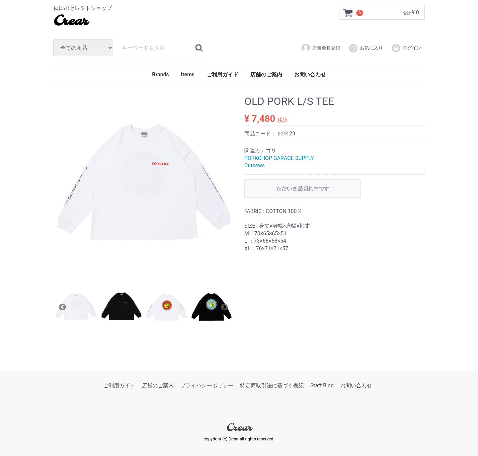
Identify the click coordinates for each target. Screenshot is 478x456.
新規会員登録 (320, 48)
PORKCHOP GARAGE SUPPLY (279, 158)
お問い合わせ (310, 74)
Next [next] (223, 306)
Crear (70, 21)
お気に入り (365, 48)
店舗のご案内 (266, 74)
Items (188, 74)
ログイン (406, 48)
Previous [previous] (61, 306)
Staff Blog (322, 385)
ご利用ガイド (222, 74)
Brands (160, 74)
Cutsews (254, 165)
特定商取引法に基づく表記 (272, 385)
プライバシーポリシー (206, 385)
